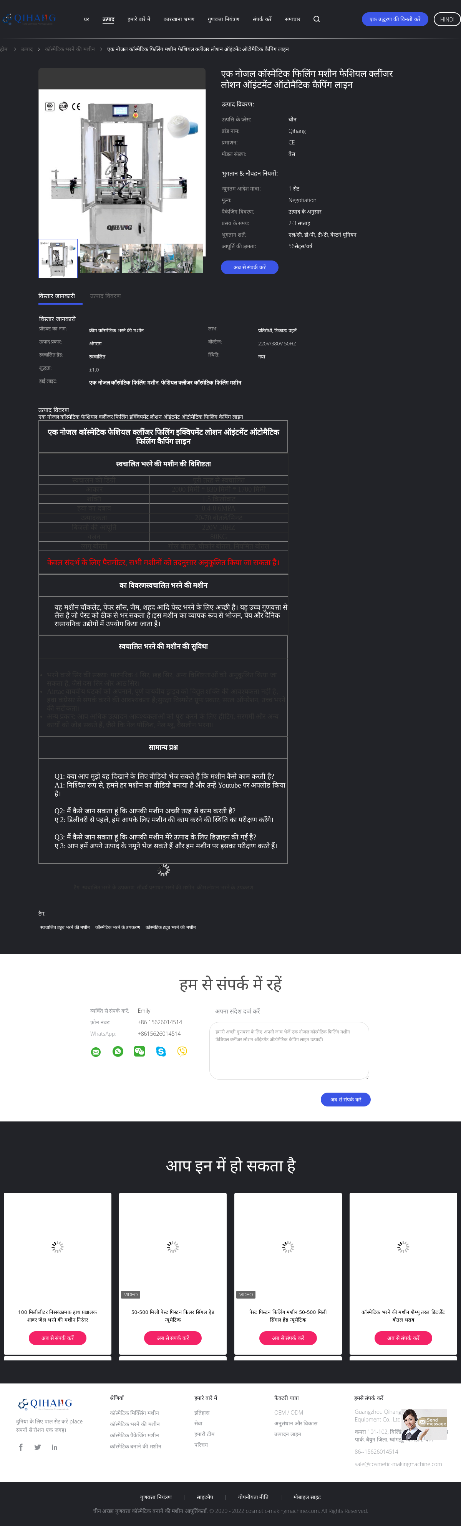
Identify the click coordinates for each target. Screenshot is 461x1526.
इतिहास (201, 1412)
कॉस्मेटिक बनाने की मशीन (135, 1446)
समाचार (292, 19)
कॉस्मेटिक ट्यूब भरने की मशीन (171, 927)
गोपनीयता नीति (253, 1497)
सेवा (198, 1423)
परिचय (201, 1444)
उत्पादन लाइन (287, 1434)
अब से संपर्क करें (250, 267)
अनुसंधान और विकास (295, 1423)
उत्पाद (108, 19)
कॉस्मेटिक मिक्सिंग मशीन (134, 1413)
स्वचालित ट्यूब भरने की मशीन (65, 927)
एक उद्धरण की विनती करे (395, 19)
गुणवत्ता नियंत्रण (223, 19)
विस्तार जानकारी (56, 296)
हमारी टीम (204, 1434)
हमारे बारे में (139, 19)
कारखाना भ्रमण (179, 19)
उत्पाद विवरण (105, 296)
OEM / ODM (288, 1412)
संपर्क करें (262, 19)
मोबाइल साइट (307, 1497)
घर (86, 19)
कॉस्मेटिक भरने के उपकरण (117, 927)
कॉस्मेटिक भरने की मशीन (135, 1424)
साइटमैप (205, 1497)
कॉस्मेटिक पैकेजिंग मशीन (134, 1435)
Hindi (447, 19)
